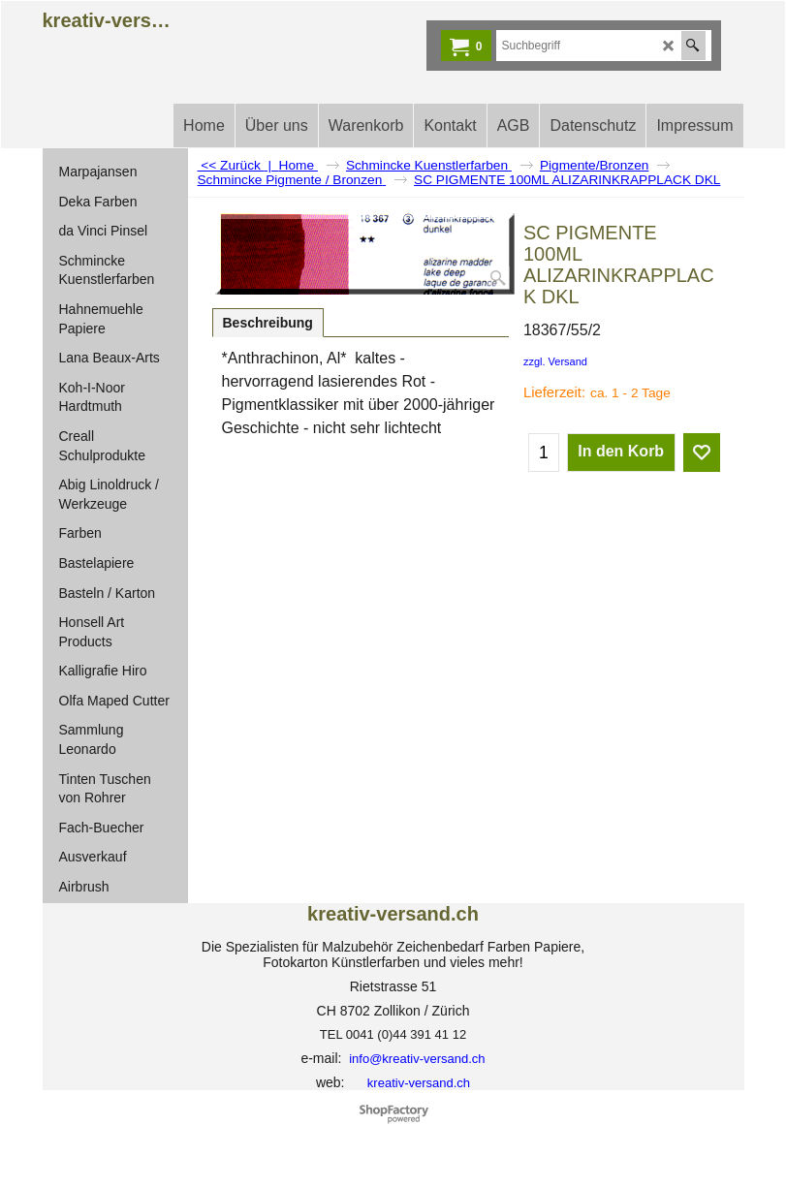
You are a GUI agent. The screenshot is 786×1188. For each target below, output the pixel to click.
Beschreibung (268, 322)
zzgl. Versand (555, 361)
